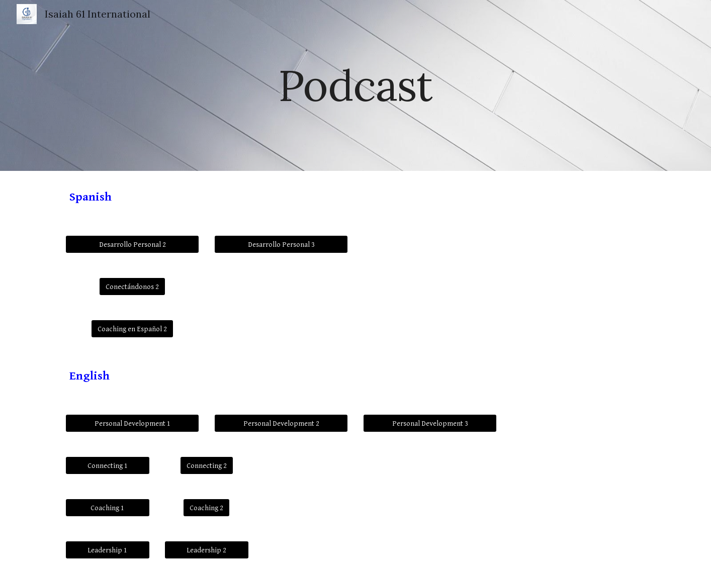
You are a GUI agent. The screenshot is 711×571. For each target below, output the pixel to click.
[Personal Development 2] (281, 423)
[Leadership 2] (206, 549)
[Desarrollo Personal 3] (281, 244)
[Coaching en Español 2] (132, 328)
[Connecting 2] (207, 465)
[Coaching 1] (107, 507)
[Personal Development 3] (430, 423)
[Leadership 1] (107, 549)
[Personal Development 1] (132, 423)
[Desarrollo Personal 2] (132, 244)
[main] (355, 85)
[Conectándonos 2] (132, 286)
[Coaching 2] (206, 507)
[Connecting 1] (107, 465)
